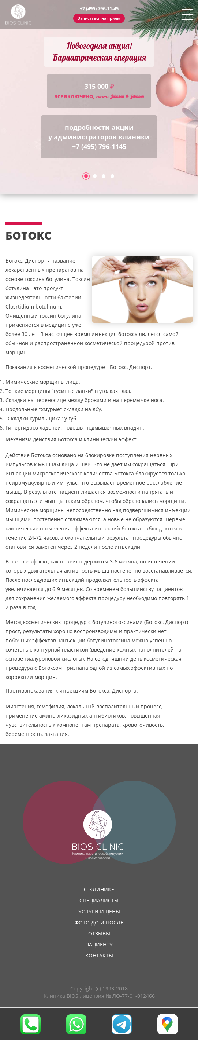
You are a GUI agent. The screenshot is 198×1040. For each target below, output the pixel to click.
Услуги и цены (99, 911)
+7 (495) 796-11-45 (99, 8)
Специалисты (99, 900)
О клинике (99, 889)
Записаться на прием (99, 18)
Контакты (99, 955)
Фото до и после (99, 922)
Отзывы (99, 933)
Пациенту (99, 944)
